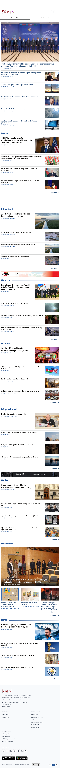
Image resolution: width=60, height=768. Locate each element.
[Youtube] (14, 750)
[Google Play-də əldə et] (22, 758)
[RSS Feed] (25, 750)
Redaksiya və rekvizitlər (37, 717)
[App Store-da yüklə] (8, 758)
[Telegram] (18, 750)
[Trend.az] (7, 12)
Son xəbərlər (5, 714)
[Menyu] (57, 11)
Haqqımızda (34, 714)
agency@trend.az (6, 706)
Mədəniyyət (7, 543)
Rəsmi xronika (5, 717)
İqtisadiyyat (7, 209)
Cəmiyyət (6, 280)
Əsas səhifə (15, 18)
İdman (4, 620)
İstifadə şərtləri (6, 734)
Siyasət (4, 133)
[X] (10, 750)
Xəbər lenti (45, 18)
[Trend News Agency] (6, 691)
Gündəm (5, 343)
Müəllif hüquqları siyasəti (8, 739)
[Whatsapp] (3, 750)
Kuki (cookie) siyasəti (7, 741)
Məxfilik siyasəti (6, 736)
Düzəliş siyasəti (35, 724)
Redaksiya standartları (37, 722)
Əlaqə (32, 719)
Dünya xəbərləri (9, 409)
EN (50, 764)
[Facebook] (7, 750)
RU (56, 764)
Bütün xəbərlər (53, 192)
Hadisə (4, 480)
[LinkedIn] (22, 750)
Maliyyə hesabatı (35, 727)
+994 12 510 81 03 (6, 704)
